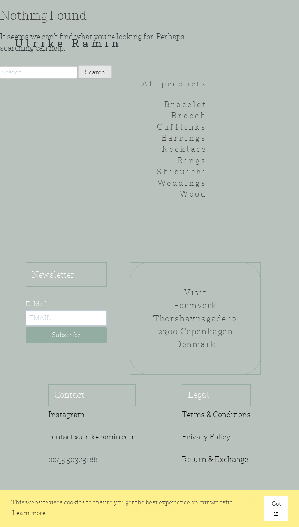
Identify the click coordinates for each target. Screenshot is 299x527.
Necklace (184, 149)
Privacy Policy (206, 436)
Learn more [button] (29, 512)
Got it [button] (276, 508)
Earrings (184, 138)
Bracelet (185, 104)
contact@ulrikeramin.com (92, 436)
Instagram (66, 414)
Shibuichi (182, 171)
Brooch (189, 115)
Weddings (182, 183)
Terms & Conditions (216, 414)
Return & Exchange (215, 459)
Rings (192, 160)
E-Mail (36, 303)
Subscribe (66, 335)
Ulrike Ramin (68, 44)
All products (174, 83)
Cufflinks (182, 127)
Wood (193, 194)
